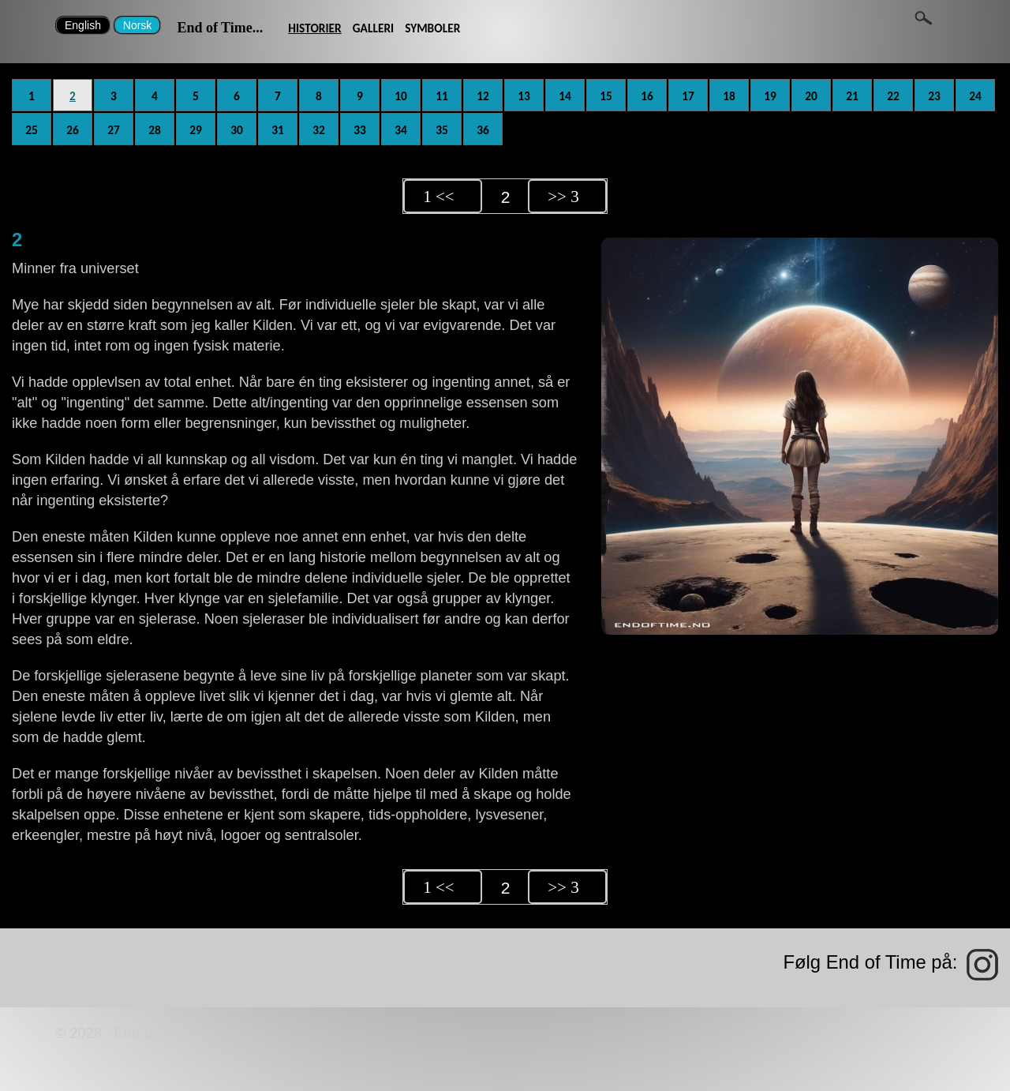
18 (729, 95)
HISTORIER (315, 28)
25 (31, 129)
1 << (438, 196)
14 (565, 95)
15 (606, 95)
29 (195, 129)
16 (647, 95)
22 (893, 95)
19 (770, 95)
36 (483, 129)
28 (154, 129)
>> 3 (563, 196)
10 (401, 95)
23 (934, 95)
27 (113, 129)
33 (360, 129)
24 (975, 95)
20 (811, 95)
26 (72, 129)
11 (442, 95)
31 (277, 129)
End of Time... (220, 28)
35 (442, 129)
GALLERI (373, 28)
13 (524, 95)
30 (236, 129)
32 (318, 129)
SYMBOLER (432, 28)
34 (401, 129)
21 (852, 95)
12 (483, 95)
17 (688, 95)
